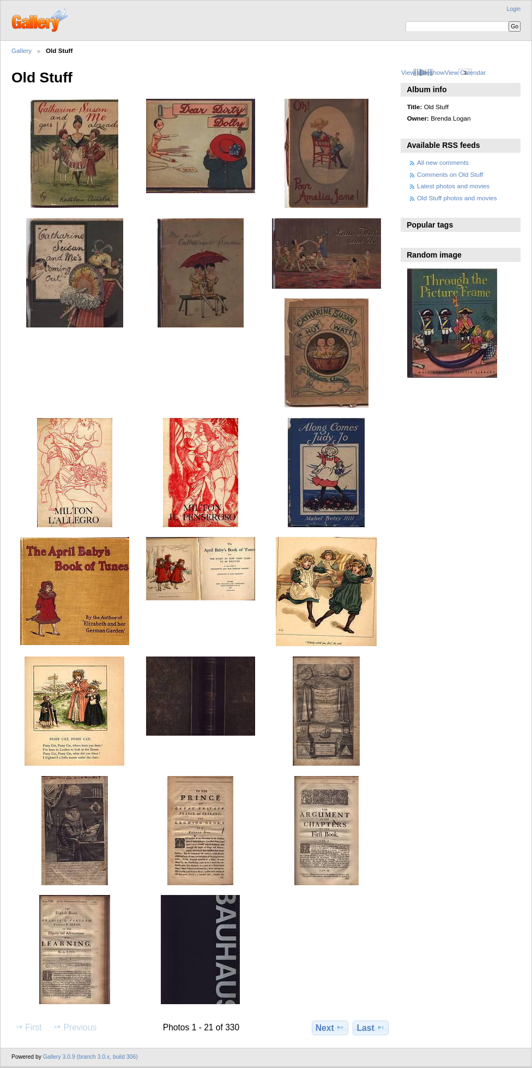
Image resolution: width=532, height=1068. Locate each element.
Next (330, 1028)
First (28, 1027)
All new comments (443, 162)
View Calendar (465, 72)
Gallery (21, 50)
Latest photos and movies (453, 185)
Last (371, 1028)
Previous (74, 1027)
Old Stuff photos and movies (457, 197)
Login (514, 9)
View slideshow (423, 72)
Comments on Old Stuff (450, 174)
